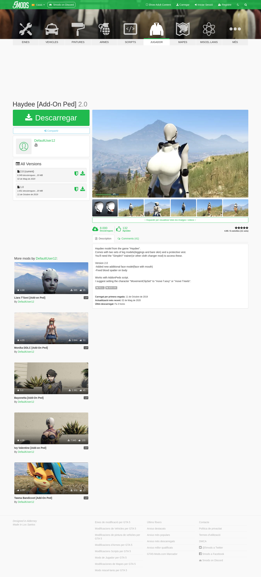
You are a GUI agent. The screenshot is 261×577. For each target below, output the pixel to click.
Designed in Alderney (25, 520)
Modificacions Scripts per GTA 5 (113, 551)
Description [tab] (103, 238)
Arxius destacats (156, 528)
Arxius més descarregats (161, 541)
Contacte (204, 522)
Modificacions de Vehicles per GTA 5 (115, 528)
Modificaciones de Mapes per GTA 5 (115, 563)
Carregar (182, 4)
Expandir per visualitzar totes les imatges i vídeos (170, 220)
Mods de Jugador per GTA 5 (111, 557)
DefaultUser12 (44, 140)
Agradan (127, 231)
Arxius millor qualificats (160, 547)
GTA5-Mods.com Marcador (162, 554)
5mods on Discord (211, 560)
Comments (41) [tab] (128, 238)
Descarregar (51, 118)
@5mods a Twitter (211, 547)
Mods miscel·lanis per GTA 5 (111, 570)
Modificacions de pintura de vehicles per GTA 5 (117, 536)
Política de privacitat (210, 528)
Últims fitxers (154, 522)
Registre (224, 4)
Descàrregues (106, 231)
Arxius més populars (158, 534)
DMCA (202, 541)
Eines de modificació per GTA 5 (112, 522)
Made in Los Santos (24, 524)
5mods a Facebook (211, 554)
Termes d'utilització (209, 534)
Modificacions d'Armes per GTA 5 (113, 544)
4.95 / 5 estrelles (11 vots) (236, 231)
